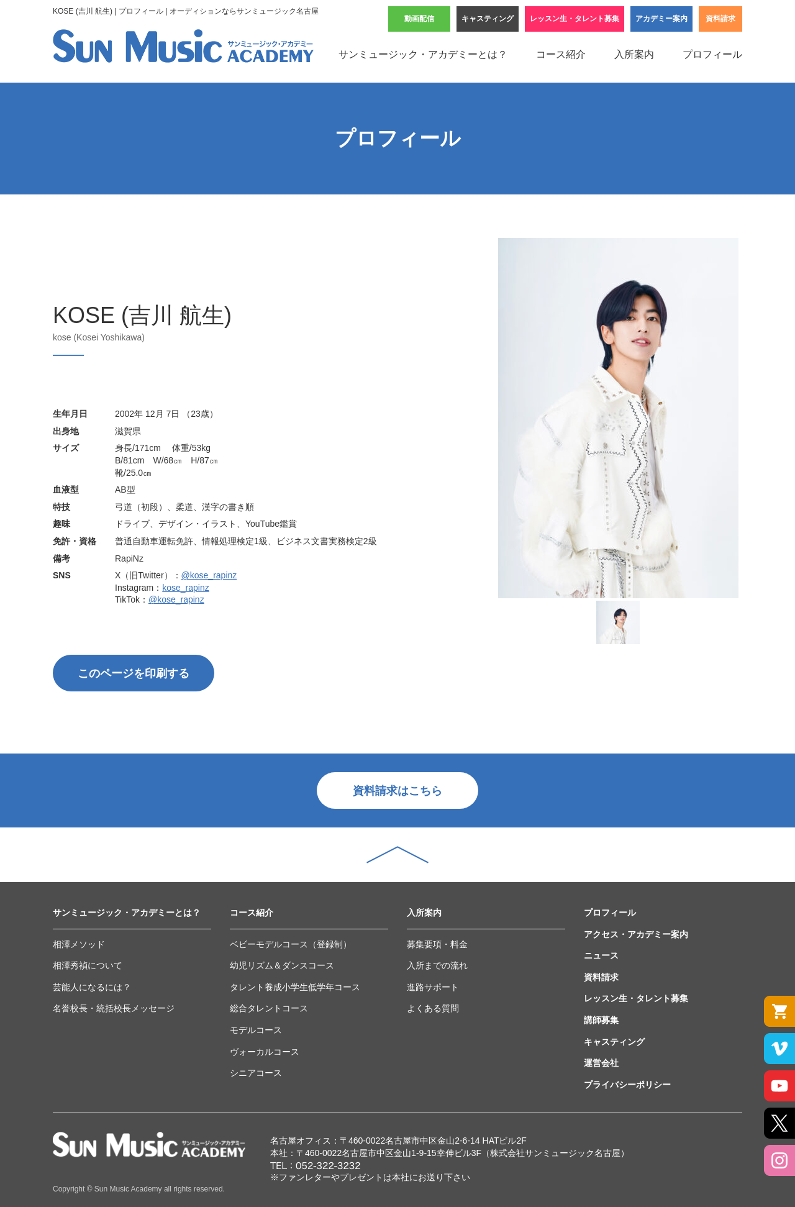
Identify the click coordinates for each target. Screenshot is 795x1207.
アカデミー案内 (661, 18)
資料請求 (720, 18)
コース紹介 (561, 54)
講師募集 (601, 1020)
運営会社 (601, 1063)
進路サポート (433, 987)
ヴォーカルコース (264, 1052)
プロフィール (712, 54)
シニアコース (256, 1073)
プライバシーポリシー (627, 1085)
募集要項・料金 (437, 944)
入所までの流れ (437, 965)
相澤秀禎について (87, 965)
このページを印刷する (133, 673)
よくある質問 (433, 1008)
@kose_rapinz (209, 575)
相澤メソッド (79, 944)
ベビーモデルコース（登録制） (291, 944)
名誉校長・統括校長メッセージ (114, 1008)
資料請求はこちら (397, 791)
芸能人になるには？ (92, 987)
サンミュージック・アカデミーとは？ (422, 54)
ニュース (601, 955)
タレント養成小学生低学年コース (295, 987)
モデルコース (256, 1030)
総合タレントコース (269, 1008)
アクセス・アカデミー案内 (636, 934)
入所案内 (634, 54)
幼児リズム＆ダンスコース (282, 965)
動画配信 (419, 18)
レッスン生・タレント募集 (574, 18)
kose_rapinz (185, 588)
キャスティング (487, 18)
